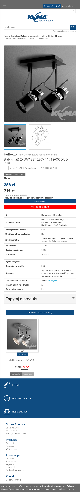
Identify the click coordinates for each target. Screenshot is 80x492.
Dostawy (10, 459)
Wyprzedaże (11, 449)
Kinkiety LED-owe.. (55, 36)
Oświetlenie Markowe (19, 36)
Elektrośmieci (11, 461)
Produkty (11, 439)
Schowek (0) (48, 6)
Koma (6, 36)
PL (74, 11)
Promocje (10, 443)
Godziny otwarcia (21, 398)
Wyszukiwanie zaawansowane (64, 31)
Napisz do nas (20, 411)
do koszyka (16, 374)
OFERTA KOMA (12, 428)
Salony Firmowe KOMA (16, 433)
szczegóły (52, 280)
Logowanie (11, 467)
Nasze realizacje (13, 431)
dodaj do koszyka (40, 207)
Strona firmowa (15, 424)
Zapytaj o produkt (21, 298)
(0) (57, 6)
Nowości (10, 446)
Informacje (12, 455)
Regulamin (10, 464)
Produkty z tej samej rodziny (40, 313)
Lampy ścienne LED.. (37, 36)
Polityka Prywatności (15, 470)
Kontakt (16, 385)
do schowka (39, 201)
